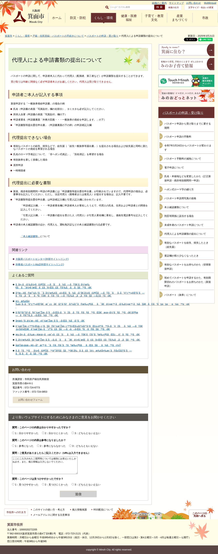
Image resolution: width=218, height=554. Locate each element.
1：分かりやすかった (26, 433)
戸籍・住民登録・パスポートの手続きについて (58, 35)
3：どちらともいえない (87, 433)
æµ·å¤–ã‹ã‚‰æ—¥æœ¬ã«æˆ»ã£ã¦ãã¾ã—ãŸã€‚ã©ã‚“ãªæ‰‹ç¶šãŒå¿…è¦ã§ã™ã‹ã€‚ (78, 334)
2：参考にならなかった (53, 446)
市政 (205, 18)
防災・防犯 (78, 18)
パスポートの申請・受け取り (102, 35)
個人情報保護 (79, 509)
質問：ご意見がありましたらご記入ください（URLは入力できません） (51, 453)
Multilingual (210, 3)
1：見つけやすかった (26, 484)
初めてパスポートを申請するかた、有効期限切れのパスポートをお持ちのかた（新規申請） (187, 281)
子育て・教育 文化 (154, 18)
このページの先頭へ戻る (199, 514)
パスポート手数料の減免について (182, 158)
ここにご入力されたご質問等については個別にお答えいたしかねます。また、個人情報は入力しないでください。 (45, 465)
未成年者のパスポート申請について (184, 224)
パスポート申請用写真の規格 (180, 198)
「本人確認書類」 (30, 236)
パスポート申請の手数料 (177, 136)
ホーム (56, 18)
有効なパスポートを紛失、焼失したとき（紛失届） (186, 244)
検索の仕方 (173, 7)
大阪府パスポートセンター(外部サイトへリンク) (42, 259)
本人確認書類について (176, 207)
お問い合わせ (193, 3)
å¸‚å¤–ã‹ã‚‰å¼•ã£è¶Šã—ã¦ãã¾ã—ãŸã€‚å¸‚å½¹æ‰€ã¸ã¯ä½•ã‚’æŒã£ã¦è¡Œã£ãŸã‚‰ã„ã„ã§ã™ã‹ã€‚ (54, 286)
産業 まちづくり (180, 18)
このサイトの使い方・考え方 (49, 509)
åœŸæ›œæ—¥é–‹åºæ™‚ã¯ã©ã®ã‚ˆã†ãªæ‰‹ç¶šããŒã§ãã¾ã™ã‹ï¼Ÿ (68, 345)
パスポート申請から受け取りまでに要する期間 (187, 125)
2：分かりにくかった (56, 433)
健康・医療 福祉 (129, 18)
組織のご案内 (159, 3)
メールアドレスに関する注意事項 (51, 514)
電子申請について (174, 167)
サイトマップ (176, 3)
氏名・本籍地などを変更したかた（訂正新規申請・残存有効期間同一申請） (187, 178)
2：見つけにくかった (56, 484)
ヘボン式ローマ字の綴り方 (179, 189)
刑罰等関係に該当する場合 (179, 216)
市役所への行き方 (16, 512)
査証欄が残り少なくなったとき (181, 255)
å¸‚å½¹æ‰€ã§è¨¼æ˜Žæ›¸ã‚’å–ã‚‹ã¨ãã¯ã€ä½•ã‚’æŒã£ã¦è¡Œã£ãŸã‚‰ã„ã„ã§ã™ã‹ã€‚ (78, 339)
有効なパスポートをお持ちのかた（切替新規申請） (187, 266)
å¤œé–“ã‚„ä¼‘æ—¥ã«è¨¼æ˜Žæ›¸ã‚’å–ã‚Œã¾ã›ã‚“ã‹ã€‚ (50, 320)
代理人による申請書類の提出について (185, 233)
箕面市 (8, 35)
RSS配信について (103, 509)
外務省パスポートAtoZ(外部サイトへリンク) (40, 264)
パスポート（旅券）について (180, 294)
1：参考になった (24, 446)
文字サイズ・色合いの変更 (200, 7)
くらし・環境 (103, 18)
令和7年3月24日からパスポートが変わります (187, 147)
